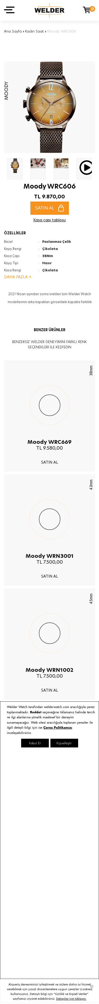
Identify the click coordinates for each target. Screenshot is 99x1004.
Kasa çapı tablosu (49, 220)
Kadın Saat (34, 31)
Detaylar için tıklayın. (71, 999)
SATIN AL (49, 208)
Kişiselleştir (64, 743)
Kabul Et (34, 743)
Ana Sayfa (13, 31)
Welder (49, 10)
